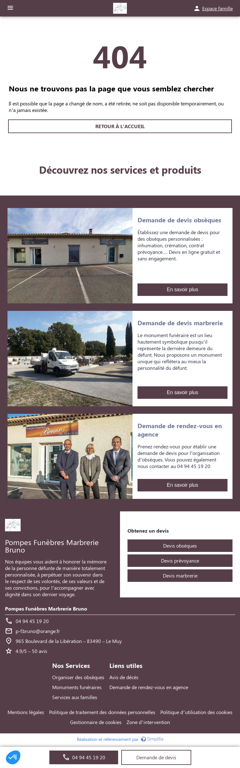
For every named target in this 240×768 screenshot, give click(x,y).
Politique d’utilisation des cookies (196, 712)
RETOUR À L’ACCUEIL (120, 126)
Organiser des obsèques (78, 677)
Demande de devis (156, 757)
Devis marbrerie (180, 575)
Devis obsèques (180, 545)
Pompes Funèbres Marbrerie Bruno (46, 608)
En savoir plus (182, 289)
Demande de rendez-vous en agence (148, 687)
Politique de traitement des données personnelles (102, 712)
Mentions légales (26, 712)
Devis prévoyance (180, 560)
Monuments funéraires (77, 687)
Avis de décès (123, 677)
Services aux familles (74, 697)
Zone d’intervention (148, 722)
